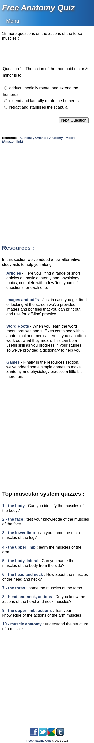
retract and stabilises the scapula (38, 107)
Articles (13, 273)
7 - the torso (13, 588)
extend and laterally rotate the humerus (44, 101)
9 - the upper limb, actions (27, 610)
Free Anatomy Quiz (38, 7)
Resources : (18, 248)
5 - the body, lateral (20, 561)
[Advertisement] (47, 198)
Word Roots (17, 326)
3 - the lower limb (18, 533)
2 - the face (12, 519)
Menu (12, 21)
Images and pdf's (22, 300)
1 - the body (13, 506)
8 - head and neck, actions (27, 597)
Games (13, 362)
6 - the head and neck (22, 574)
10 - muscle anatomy (22, 624)
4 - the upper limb (19, 547)
